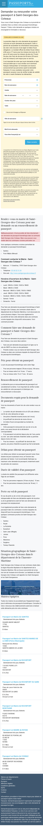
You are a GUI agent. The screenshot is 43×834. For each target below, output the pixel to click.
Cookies (3, 790)
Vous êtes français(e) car (13, 134)
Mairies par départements (9, 777)
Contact (3, 792)
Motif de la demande (11, 129)
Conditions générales (8, 786)
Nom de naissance (10, 85)
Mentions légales (7, 783)
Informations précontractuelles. (11, 199)
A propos (4, 781)
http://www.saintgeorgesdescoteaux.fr (23, 273)
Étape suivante (32, 142)
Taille (6, 106)
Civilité (7, 90)
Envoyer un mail (7, 697)
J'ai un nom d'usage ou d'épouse (16, 112)
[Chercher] (28, 118)
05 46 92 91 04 (16, 270)
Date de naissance (10, 95)
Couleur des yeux (10, 100)
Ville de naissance (10, 118)
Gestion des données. (9, 201)
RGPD (3, 788)
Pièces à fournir (6, 779)
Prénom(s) (8, 80)
